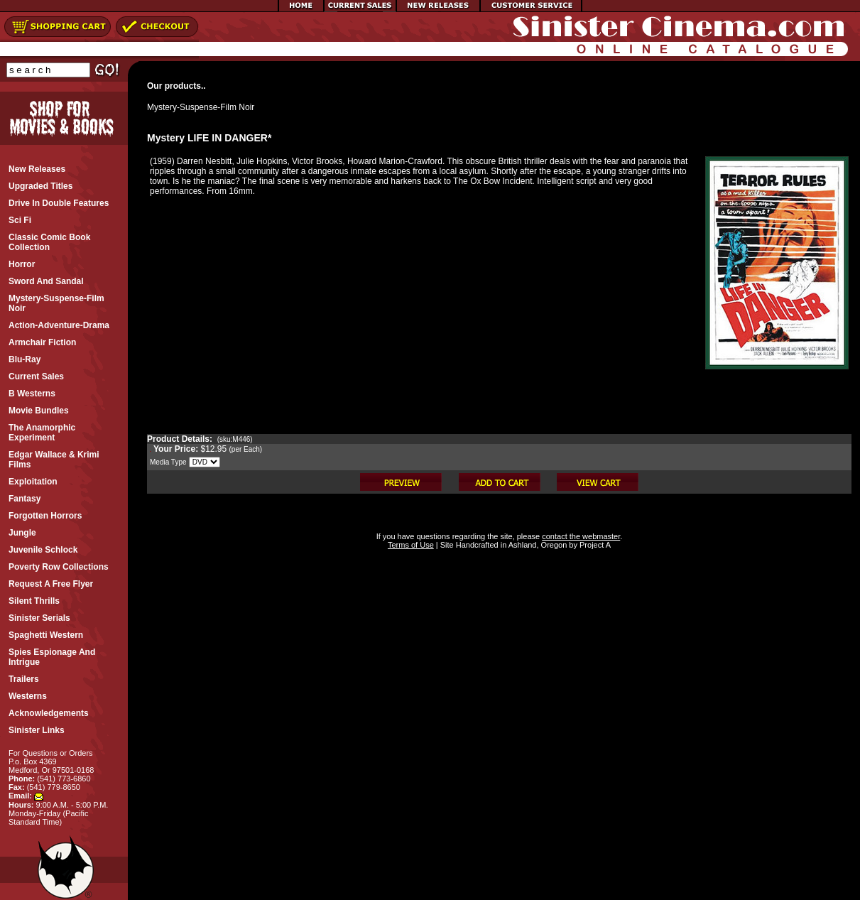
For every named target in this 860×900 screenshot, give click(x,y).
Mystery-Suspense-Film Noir (200, 107)
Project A (594, 545)
